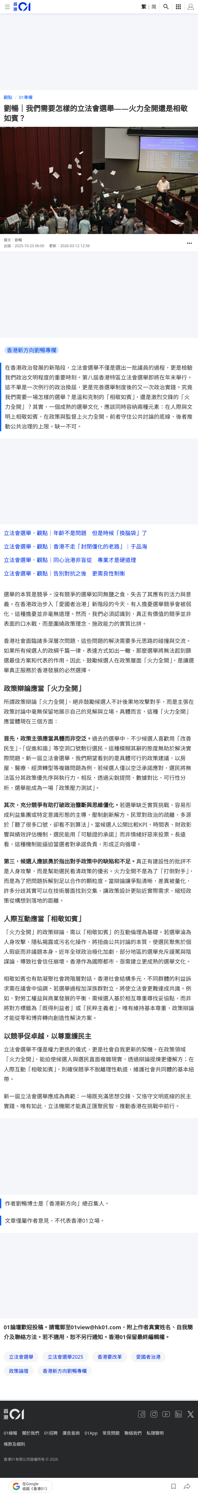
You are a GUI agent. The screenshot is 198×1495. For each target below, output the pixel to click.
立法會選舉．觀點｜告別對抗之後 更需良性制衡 (64, 573)
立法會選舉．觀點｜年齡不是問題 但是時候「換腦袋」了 (75, 533)
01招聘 (51, 1433)
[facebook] (141, 1414)
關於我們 (30, 1433)
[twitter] (190, 1414)
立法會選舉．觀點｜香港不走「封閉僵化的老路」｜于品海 (75, 546)
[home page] (21, 6)
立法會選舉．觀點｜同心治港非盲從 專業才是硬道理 (70, 560)
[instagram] (154, 1414)
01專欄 (25, 97)
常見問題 (111, 1433)
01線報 (10, 1433)
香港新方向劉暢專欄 (31, 350)
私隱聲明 (155, 1433)
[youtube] (166, 1414)
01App (91, 1433)
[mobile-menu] (7, 7)
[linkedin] (178, 1414)
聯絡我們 (133, 1433)
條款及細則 (14, 1444)
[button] (189, 243)
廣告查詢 (71, 1433)
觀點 (8, 97)
